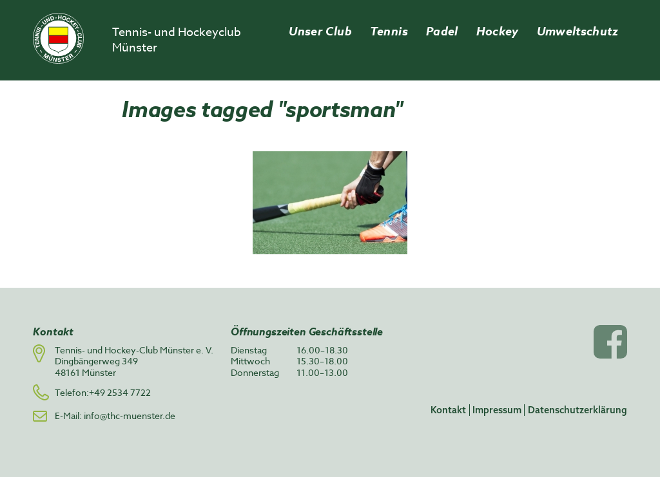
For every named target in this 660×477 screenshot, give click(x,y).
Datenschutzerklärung (577, 410)
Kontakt (448, 410)
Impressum (496, 410)
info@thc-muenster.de (129, 415)
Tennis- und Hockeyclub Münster (176, 40)
